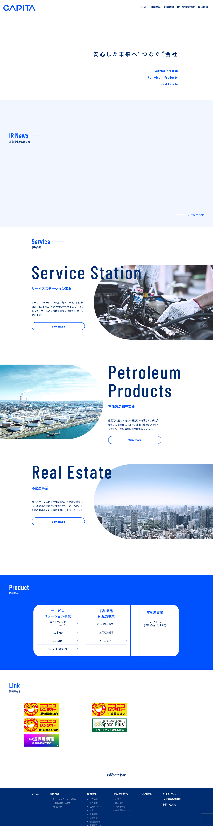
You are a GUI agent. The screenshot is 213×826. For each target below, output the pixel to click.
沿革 (92, 792)
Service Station (166, 71)
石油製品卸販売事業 (61, 784)
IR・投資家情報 (186, 7)
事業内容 (156, 7)
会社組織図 (95, 803)
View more (196, 211)
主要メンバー (96, 788)
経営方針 (94, 799)
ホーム (35, 775)
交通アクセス (96, 807)
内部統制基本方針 (123, 792)
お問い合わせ (116, 757)
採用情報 (203, 7)
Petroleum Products (163, 77)
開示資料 (119, 784)
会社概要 (94, 784)
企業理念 (94, 795)
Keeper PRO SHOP (58, 645)
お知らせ (119, 780)
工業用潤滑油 (106, 628)
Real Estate (169, 84)
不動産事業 (57, 788)
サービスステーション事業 (64, 780)
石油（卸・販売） (106, 620)
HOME (143, 7)
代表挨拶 (94, 780)
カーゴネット (106, 637)
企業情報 (169, 7)
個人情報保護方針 (172, 780)
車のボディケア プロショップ (58, 620)
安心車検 (57, 637)
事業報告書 (120, 788)
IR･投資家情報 (120, 775)
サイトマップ (170, 775)
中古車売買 (57, 628)
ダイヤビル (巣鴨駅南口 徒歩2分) (155, 620)
